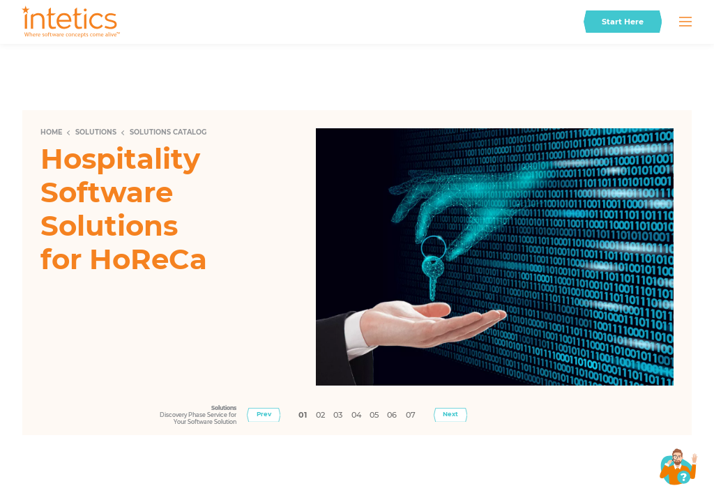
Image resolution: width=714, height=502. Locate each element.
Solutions (95, 132)
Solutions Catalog (168, 132)
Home (51, 132)
